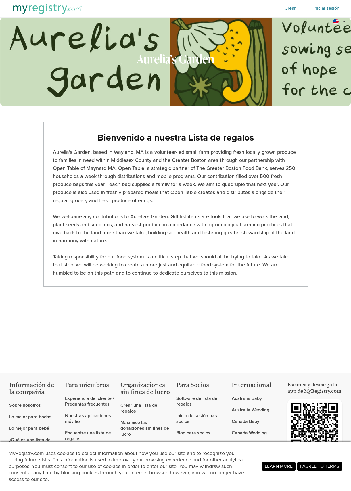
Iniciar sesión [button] (326, 8)
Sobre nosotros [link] (25, 405)
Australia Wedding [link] (250, 409)
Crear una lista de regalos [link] (138, 408)
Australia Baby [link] (247, 399)
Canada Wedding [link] (249, 432)
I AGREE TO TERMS (319, 466)
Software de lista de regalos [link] (196, 401)
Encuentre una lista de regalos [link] (88, 435)
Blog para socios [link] (193, 432)
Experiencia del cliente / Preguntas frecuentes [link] (89, 401)
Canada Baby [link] (245, 421)
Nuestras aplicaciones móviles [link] (88, 418)
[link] (34, 417)
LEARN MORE (279, 466)
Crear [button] (290, 8)
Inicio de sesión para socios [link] (197, 418)
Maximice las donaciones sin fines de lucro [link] (144, 428)
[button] (340, 21)
